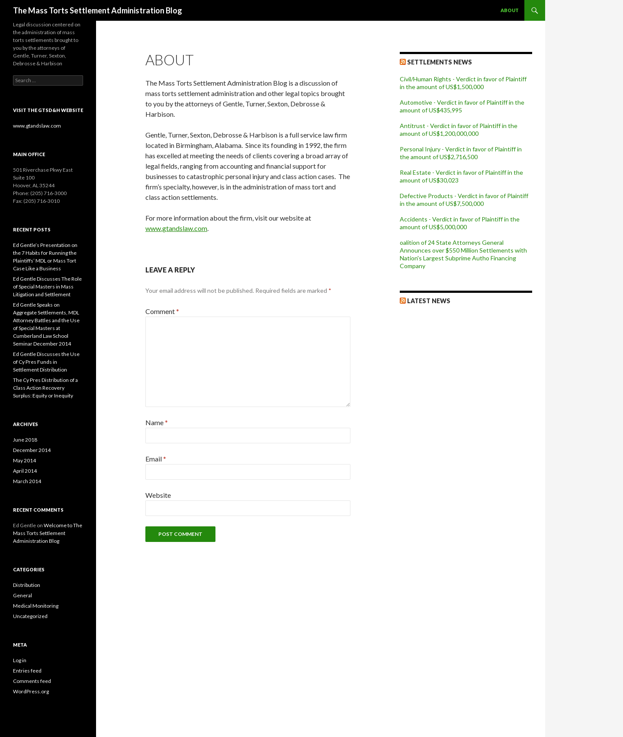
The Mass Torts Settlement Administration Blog (97, 10)
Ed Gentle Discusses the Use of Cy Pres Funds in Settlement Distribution (46, 362)
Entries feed (27, 670)
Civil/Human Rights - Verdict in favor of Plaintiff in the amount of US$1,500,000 (463, 82)
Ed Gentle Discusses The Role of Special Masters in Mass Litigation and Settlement (47, 287)
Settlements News (439, 62)
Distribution (26, 585)
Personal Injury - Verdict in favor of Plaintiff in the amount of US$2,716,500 (461, 152)
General (22, 595)
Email (155, 459)
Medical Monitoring (35, 605)
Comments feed (32, 681)
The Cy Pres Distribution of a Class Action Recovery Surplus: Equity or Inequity (45, 388)
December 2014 (32, 450)
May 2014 (24, 460)
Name (156, 422)
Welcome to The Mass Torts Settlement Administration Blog (47, 533)
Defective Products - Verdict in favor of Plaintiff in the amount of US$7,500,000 (464, 199)
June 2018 (25, 439)
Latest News (428, 300)
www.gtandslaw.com (176, 228)
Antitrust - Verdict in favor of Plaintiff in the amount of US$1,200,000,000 (458, 129)
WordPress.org (31, 691)
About (510, 10)
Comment (162, 311)
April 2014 (25, 471)
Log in (19, 660)
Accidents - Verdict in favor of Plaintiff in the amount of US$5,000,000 (460, 223)
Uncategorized (30, 616)
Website (158, 495)
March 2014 (27, 481)
